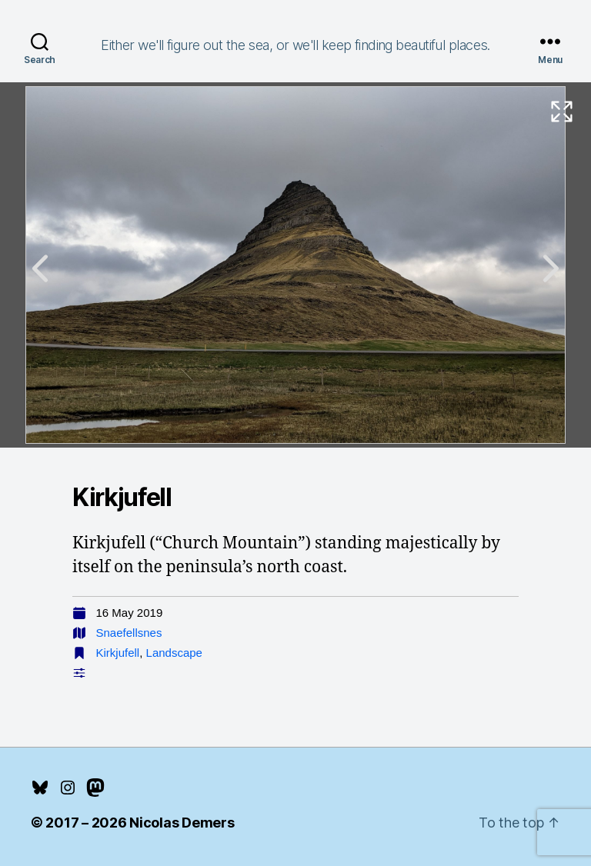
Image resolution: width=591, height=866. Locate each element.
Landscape (174, 652)
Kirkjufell (118, 652)
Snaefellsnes (129, 632)
